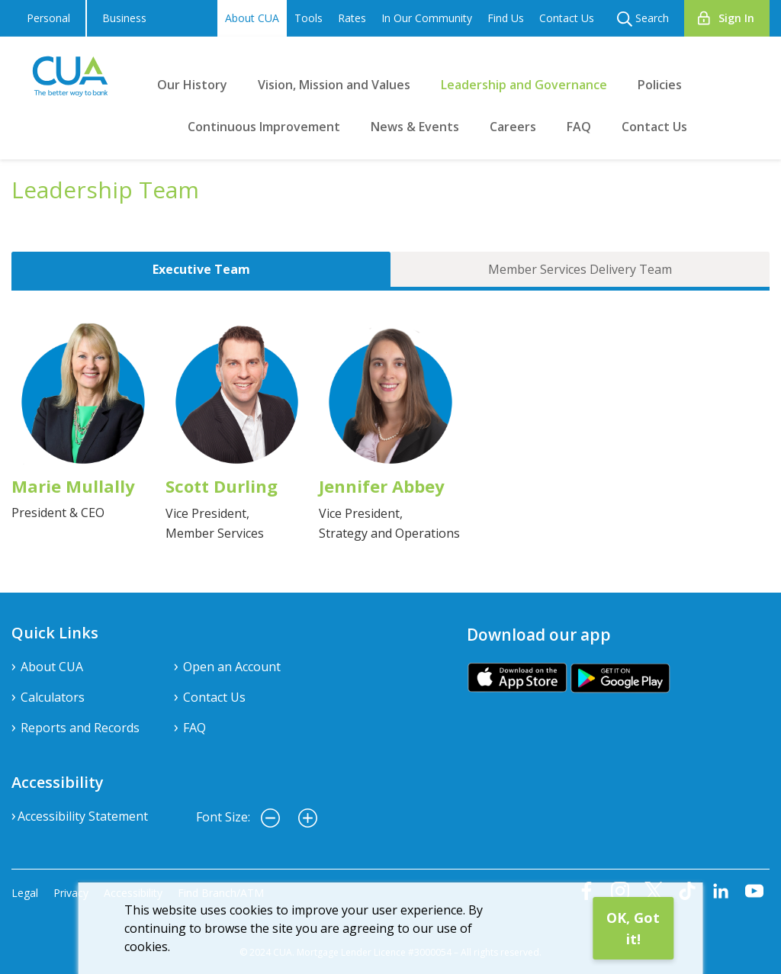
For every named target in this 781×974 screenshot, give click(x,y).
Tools (308, 18)
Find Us (505, 18)
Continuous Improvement (264, 126)
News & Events (415, 126)
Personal (48, 18)
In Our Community (426, 18)
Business (124, 18)
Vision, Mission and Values (334, 84)
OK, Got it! (633, 928)
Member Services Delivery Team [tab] (580, 269)
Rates (352, 18)
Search (643, 19)
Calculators (53, 697)
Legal (24, 893)
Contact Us (566, 18)
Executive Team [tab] (201, 269)
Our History (192, 84)
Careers (513, 126)
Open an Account (232, 666)
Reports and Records (80, 727)
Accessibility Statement (83, 816)
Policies (660, 84)
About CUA (252, 18)
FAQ (579, 126)
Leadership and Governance (524, 84)
